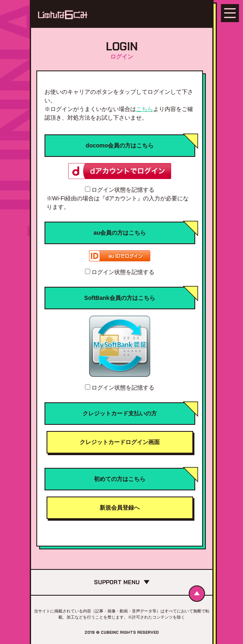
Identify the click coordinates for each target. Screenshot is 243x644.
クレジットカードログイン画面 (120, 442)
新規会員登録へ (120, 507)
